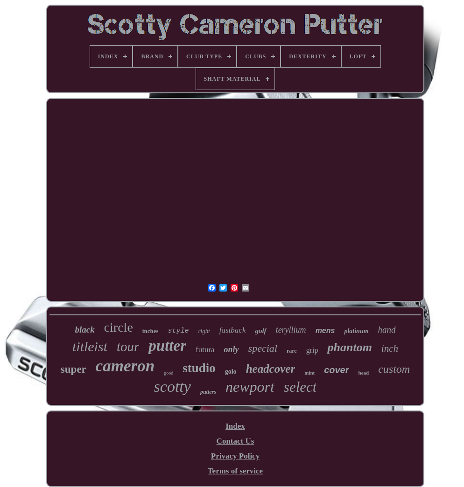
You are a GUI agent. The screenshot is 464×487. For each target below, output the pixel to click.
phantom (349, 347)
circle (118, 327)
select (300, 387)
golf (260, 330)
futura (205, 349)
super (73, 369)
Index (235, 426)
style (178, 331)
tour (128, 346)
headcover (270, 368)
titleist (89, 346)
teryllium (291, 329)
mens (325, 330)
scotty (172, 386)
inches (150, 330)
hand (387, 329)
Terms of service (235, 470)
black (84, 329)
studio (199, 368)
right (204, 330)
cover (336, 370)
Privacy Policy (235, 456)
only (231, 349)
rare (292, 351)
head (364, 373)
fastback (232, 330)
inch (389, 348)
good (168, 373)
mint (309, 373)
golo (231, 371)
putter (167, 345)
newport (249, 386)
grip (312, 350)
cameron (125, 366)
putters (208, 392)
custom (394, 369)
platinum (356, 330)
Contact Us (235, 441)
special (262, 348)
